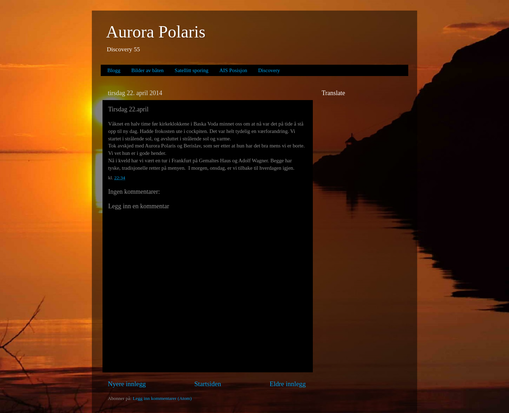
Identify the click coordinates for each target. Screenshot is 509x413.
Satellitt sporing (191, 70)
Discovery (269, 70)
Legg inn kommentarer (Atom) (162, 398)
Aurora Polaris (155, 31)
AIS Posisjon (233, 70)
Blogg (114, 70)
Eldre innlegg (288, 384)
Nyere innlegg (127, 384)
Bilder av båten (147, 70)
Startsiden (207, 384)
